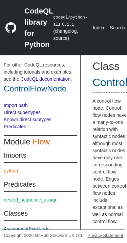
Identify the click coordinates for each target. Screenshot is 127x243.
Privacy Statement (105, 235)
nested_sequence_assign (31, 199)
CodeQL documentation (45, 79)
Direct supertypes (22, 112)
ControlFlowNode (35, 88)
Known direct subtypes (27, 119)
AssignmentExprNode (26, 229)
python (11, 170)
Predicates (15, 126)
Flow (41, 141)
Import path (16, 105)
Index (98, 27)
